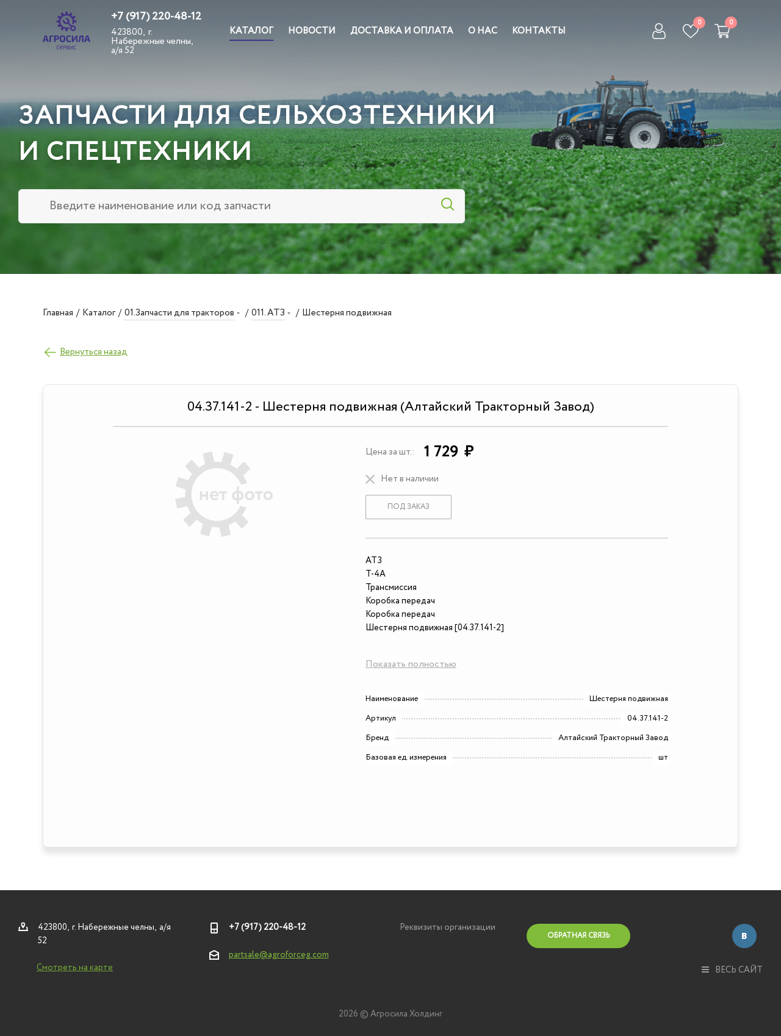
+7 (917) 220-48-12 (156, 16)
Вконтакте (744, 936)
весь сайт (732, 970)
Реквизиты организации (447, 927)
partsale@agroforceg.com (279, 955)
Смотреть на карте (75, 968)
